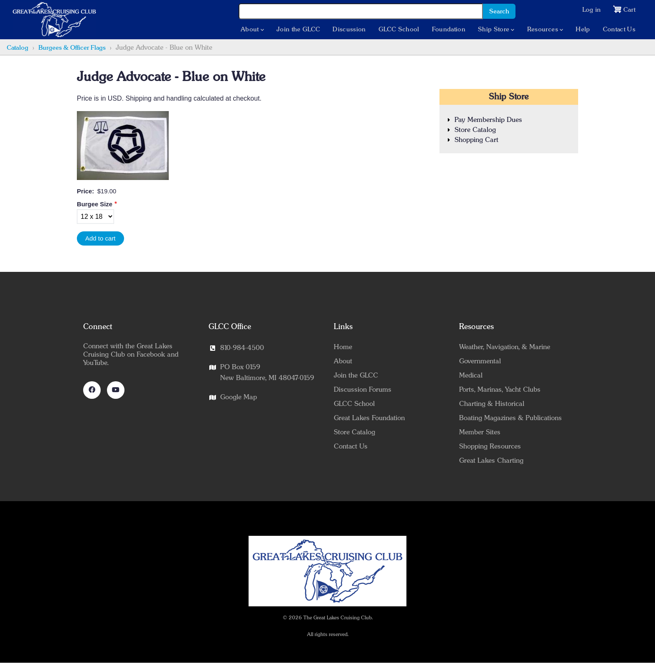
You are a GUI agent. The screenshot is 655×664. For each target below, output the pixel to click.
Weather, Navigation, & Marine (504, 348)
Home (343, 348)
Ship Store (495, 30)
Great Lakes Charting (491, 461)
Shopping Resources (490, 447)
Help (582, 30)
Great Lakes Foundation (369, 419)
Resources (544, 30)
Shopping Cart (476, 141)
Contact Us (618, 30)
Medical (470, 376)
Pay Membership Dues (488, 121)
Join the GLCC (298, 30)
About (251, 30)
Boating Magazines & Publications (510, 419)
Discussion (349, 30)
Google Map (238, 398)
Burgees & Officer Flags (72, 49)
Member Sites (479, 433)
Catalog (17, 49)
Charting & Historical (491, 404)
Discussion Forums (362, 390)
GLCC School (398, 30)
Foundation (448, 30)
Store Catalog (475, 131)
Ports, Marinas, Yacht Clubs (500, 390)
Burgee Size (94, 205)
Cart (628, 10)
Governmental (480, 362)
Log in (590, 10)
